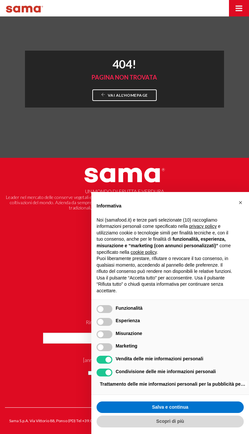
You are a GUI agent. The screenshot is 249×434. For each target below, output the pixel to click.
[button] (240, 202)
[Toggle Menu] (239, 8)
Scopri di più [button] (170, 421)
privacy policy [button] (203, 226)
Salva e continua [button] (170, 407)
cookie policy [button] (144, 252)
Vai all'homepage (124, 95)
